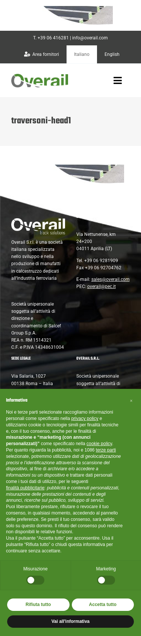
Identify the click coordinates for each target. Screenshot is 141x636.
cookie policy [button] (99, 443)
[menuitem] (82, 54)
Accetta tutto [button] (103, 604)
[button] (131, 401)
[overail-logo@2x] (39, 76)
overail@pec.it (101, 286)
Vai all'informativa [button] (71, 621)
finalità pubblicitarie (25, 487)
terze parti (106, 450)
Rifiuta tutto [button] (38, 604)
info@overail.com (90, 37)
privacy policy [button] (84, 418)
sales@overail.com (110, 279)
